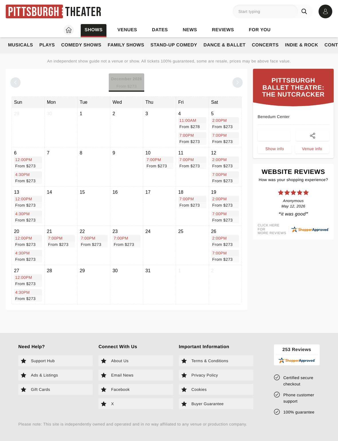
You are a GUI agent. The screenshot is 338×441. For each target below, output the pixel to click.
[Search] (305, 11)
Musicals (20, 45)
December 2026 (126, 83)
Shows (93, 30)
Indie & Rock (301, 45)
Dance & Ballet (224, 45)
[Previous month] (15, 82)
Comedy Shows (81, 45)
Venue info (312, 162)
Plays (47, 45)
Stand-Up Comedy (174, 45)
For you (260, 30)
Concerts (265, 45)
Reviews (223, 30)
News (190, 30)
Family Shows (126, 45)
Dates (160, 30)
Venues (127, 30)
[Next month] (237, 82)
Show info (274, 162)
